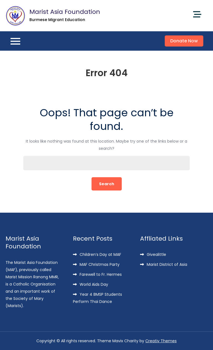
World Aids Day (94, 284)
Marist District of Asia (167, 264)
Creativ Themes (161, 341)
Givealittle (156, 254)
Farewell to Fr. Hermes (101, 274)
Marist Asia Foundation (64, 11)
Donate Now (184, 41)
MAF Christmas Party (100, 264)
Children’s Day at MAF (100, 254)
